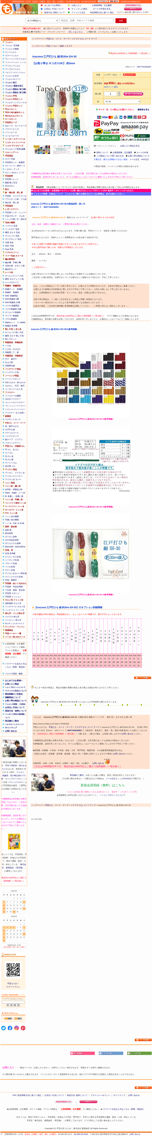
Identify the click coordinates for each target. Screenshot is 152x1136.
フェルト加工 (11, 82)
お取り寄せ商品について (16, 700)
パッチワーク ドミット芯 (14, 610)
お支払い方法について (54, 9)
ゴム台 (22, 216)
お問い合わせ (11, 731)
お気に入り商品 (12, 684)
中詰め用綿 (18, 586)
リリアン (19, 439)
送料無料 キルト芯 (13, 603)
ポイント (141, 12)
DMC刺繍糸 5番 (12, 299)
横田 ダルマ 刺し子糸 (14, 336)
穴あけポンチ (11, 216)
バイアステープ (12, 436)
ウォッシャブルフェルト (16, 59)
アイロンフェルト (13, 66)
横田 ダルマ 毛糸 (12, 232)
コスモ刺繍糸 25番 (13, 309)
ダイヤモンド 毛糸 (13, 239)
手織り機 (17, 262)
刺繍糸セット (10, 322)
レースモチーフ (12, 282)
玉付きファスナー (13, 399)
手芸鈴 (8, 196)
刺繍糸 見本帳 (11, 326)
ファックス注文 (78, 12)
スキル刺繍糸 (11, 319)
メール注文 (134, 159)
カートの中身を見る (102, 9)
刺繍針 (14, 493)
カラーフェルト (12, 55)
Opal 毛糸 (9, 249)
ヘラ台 (8, 346)
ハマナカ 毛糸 (11, 226)
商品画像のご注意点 (14, 694)
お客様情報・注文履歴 (102, 5)
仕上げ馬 (9, 362)
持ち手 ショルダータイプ (14, 623)
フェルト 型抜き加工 (14, 86)
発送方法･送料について (54, 12)
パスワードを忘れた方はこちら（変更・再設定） (123, 1109)
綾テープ (9, 439)
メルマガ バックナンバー (14, 724)
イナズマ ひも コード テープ (87, 727)
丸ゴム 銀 (9, 459)
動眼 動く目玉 (11, 182)
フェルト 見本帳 (12, 45)
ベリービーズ (11, 132)
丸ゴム (16, 449)
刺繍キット (10, 289)
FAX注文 (145, 159)
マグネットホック (13, 419)
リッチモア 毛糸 (12, 229)
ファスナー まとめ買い (15, 413)
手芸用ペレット (12, 179)
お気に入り (76, 5)
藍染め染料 (9, 547)
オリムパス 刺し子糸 (14, 332)
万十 (7, 359)
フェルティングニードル (16, 102)
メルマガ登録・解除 (14, 673)
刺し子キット (11, 339)
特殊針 (7, 493)
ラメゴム (9, 453)
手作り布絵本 (11, 765)
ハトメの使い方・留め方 (16, 219)
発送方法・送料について (16, 711)
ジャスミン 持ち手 (13, 620)
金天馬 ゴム (10, 466)
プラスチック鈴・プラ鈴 (16, 199)
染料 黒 (8, 530)
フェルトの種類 (12, 49)
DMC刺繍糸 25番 (12, 302)
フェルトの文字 (12, 76)
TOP (14, 1095)
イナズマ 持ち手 (12, 617)
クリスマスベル (20, 196)
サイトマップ (11, 728)
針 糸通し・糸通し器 (14, 496)
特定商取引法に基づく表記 (102, 12)
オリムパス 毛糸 (12, 236)
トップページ (38, 46)
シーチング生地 (12, 560)
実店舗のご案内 (12, 721)
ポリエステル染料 (13, 543)
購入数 (98, 94)
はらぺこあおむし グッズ (14, 173)
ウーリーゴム (11, 463)
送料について (102, 152)
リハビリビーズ (12, 136)
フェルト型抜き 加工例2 (15, 92)
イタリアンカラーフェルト (15, 72)
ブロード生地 (11, 563)
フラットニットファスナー (15, 406)
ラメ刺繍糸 (21, 322)
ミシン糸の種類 (12, 516)
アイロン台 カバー (13, 479)
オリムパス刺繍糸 (13, 312)
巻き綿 (22, 590)
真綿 (15, 590)
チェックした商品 (79, 9)
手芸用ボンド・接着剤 (15, 162)
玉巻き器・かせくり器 (15, 266)
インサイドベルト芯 (14, 389)
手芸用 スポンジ (12, 593)
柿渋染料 (9, 533)
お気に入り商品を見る (130, 146)
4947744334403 (144, 67)
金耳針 (8, 489)
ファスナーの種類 (13, 396)
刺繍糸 (5, 775)
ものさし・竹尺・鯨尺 (15, 386)
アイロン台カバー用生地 (16, 573)
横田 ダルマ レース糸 (14, 279)
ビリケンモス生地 (13, 557)
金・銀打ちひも (12, 426)
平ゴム (8, 449)
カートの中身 (142, 152)
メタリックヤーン (13, 443)
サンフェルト (11, 52)
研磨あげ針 (18, 489)
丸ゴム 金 (9, 456)
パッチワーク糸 (12, 372)
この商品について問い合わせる (110, 156)
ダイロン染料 (11, 537)
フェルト (20, 772)
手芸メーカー (52, 46)
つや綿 (8, 590)
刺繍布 (8, 292)
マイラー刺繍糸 (12, 316)
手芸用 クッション (13, 597)
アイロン (9, 473)
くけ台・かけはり (13, 349)
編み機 (8, 262)
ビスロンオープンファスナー (15, 409)
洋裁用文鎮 (10, 365)
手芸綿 (8, 586)
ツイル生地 (10, 567)
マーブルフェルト (13, 69)
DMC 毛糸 (9, 246)
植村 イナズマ (66, 46)
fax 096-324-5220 (81, 1134)
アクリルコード (12, 433)
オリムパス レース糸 (14, 276)
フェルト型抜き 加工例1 (15, 89)
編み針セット (11, 269)
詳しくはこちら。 (76, 32)
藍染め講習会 (20, 547)
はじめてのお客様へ (53, 5)
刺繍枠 (16, 292)
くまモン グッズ (12, 169)
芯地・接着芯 (11, 580)
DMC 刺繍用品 (11, 296)
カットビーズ (21, 126)
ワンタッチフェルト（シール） (16, 62)
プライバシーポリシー (100, 1095)
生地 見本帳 (10, 553)
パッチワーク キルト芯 (15, 606)
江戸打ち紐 (10, 429)
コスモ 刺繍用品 (12, 305)
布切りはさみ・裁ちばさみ (15, 382)
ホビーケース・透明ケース (15, 166)
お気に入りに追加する (105, 146)
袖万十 (14, 359)
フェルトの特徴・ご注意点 (15, 704)
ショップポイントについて (15, 687)
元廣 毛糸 (9, 242)
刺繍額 (20, 289)
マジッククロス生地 (14, 577)
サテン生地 (10, 570)
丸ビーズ (9, 126)
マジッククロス (16, 782)
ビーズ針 (22, 493)
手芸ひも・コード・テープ (60, 727)
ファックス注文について (16, 691)
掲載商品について (13, 697)
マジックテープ (12, 779)
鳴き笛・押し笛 (12, 202)
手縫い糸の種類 (12, 520)
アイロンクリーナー (14, 476)
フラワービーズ (12, 129)
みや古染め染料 (12, 540)
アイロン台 (20, 473)
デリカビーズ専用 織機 (15, 149)
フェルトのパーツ (13, 79)
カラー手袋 (10, 159)
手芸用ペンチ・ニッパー (16, 212)
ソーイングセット (13, 379)
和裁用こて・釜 (12, 352)
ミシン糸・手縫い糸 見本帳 (14, 523)
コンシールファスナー (15, 402)
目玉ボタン (10, 186)
